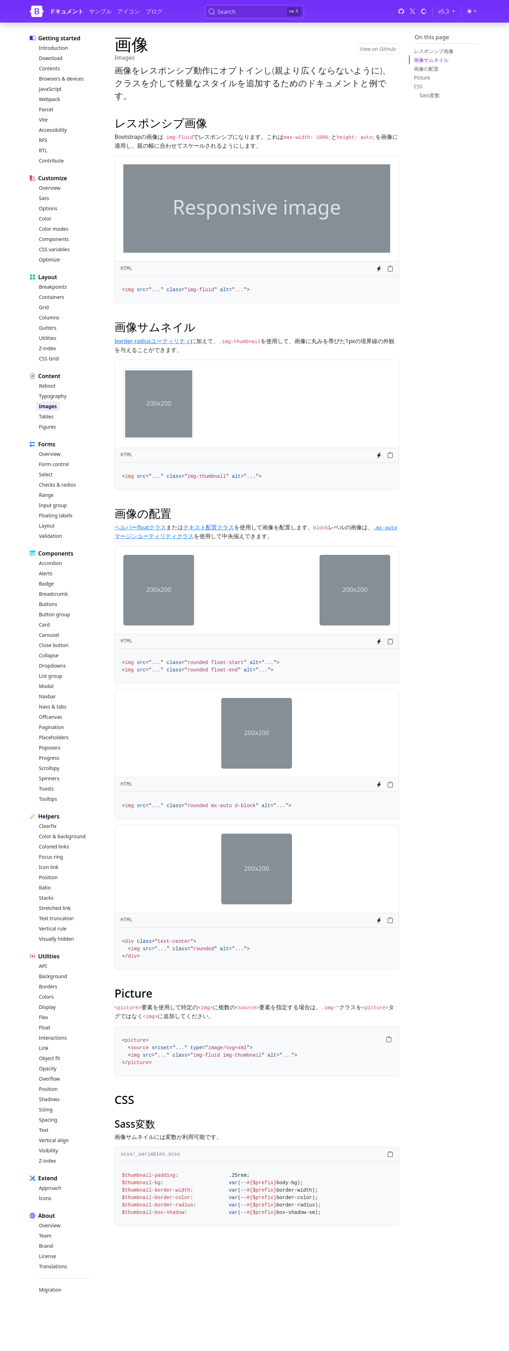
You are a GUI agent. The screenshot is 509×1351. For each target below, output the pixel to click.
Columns (49, 317)
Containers (51, 297)
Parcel (46, 109)
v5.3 (448, 11)
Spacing (48, 1119)
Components (54, 239)
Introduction (53, 48)
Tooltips (48, 798)
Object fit (49, 1058)
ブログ (154, 11)
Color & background (62, 836)
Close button (54, 645)
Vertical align (54, 1140)
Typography (52, 396)
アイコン (128, 11)
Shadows (49, 1099)
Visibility (48, 1150)
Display (47, 1007)
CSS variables (54, 249)
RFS (43, 140)
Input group (53, 505)
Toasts (46, 788)
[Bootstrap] (37, 11)
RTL (43, 150)
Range (46, 495)
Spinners (49, 778)
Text (43, 1130)
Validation (50, 536)
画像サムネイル (431, 60)
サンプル (100, 11)
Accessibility (53, 130)
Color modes (54, 228)
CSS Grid (49, 358)
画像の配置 (426, 68)
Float (44, 1027)
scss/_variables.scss (150, 1154)
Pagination (51, 727)
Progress (49, 757)
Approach (50, 1188)
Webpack (49, 99)
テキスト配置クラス (208, 527)
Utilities (47, 338)
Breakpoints (53, 286)
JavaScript (50, 89)
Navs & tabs (52, 706)
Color (45, 218)
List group (50, 675)
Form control (54, 464)
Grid (44, 307)
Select (46, 474)
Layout (47, 525)
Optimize (49, 259)
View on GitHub (378, 49)
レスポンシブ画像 (434, 51)
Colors (46, 996)
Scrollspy (49, 768)
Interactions (53, 1037)
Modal (46, 686)
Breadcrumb (53, 594)
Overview (49, 187)
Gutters (47, 327)
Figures (47, 426)
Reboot (47, 385)
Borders (48, 986)
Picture (422, 77)
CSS (418, 86)
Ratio (45, 887)
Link (43, 1048)
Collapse (49, 655)
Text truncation (56, 918)
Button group (54, 614)
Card (44, 624)
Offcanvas (50, 716)
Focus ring (51, 856)
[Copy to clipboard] (390, 268)
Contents (49, 68)
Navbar (47, 696)
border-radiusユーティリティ (153, 341)
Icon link (49, 867)
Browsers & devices (61, 78)
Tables (46, 416)
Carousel (49, 635)
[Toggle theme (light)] (471, 11)
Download (51, 58)
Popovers (49, 747)
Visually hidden (56, 938)
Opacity (48, 1068)
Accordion (50, 563)
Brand (46, 1246)
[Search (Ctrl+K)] (254, 11)
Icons (45, 1198)
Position (48, 877)
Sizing (46, 1109)
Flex (43, 1017)
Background (53, 976)
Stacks (46, 897)
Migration (50, 1289)
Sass (44, 198)
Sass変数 (430, 95)
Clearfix (48, 826)
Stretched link (55, 908)
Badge (46, 583)
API (43, 966)
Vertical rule (52, 928)
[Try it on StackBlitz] (379, 268)
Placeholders (54, 737)
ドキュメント (66, 11)
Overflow (49, 1078)
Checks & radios (57, 484)
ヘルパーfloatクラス (140, 527)
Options (48, 208)
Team (45, 1235)
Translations (53, 1266)
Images (48, 406)
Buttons (48, 604)
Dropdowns (52, 665)
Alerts (45, 573)
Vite (43, 119)
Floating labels (55, 515)
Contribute (51, 160)
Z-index (47, 348)
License (47, 1256)
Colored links (54, 846)
